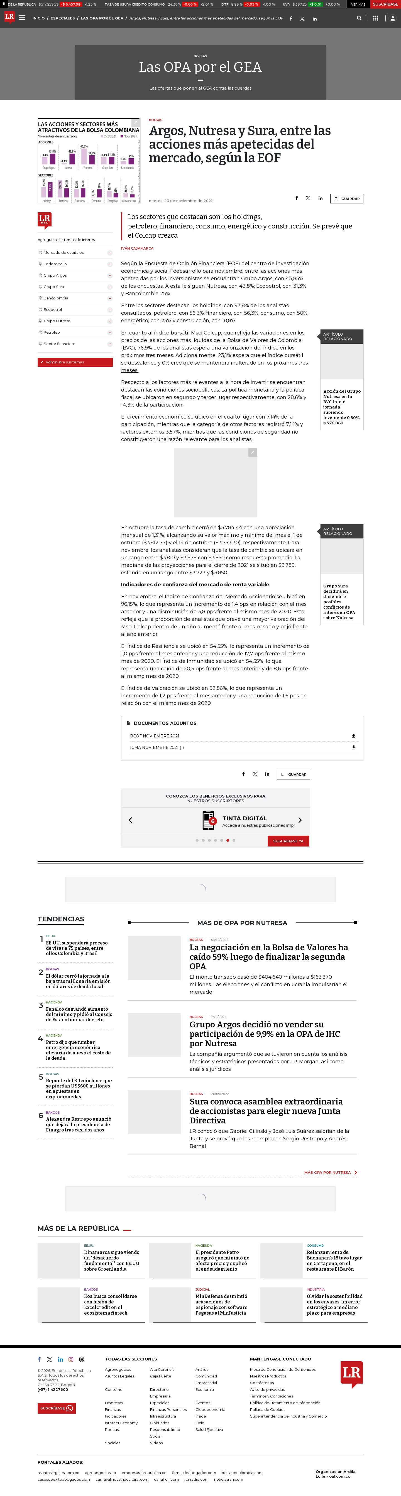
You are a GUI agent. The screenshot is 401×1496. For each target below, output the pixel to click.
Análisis (201, 1369)
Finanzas (113, 1409)
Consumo (315, 1246)
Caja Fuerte (160, 1376)
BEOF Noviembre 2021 (243, 736)
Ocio (199, 1423)
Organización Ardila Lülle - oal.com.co (336, 1473)
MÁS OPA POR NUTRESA (327, 1172)
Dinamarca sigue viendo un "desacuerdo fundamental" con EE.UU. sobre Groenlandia (112, 1261)
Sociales (112, 1443)
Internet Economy (121, 1423)
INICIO (39, 18)
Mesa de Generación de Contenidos (283, 1369)
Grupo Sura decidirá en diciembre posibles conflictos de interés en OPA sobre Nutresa (339, 602)
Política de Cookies (267, 1409)
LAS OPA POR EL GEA (102, 18)
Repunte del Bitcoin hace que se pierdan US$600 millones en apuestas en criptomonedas (79, 1088)
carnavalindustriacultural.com (122, 1479)
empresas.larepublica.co (144, 1472)
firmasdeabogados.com (194, 1472)
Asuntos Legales (119, 1376)
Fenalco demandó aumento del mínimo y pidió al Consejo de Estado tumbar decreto (79, 1014)
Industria (316, 1289)
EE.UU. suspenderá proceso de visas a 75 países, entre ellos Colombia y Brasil (77, 948)
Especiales (159, 1403)
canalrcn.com (166, 1479)
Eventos (202, 1403)
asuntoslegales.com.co (58, 1472)
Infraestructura (163, 1416)
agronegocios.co (100, 1472)
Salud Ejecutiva (209, 1429)
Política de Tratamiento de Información (285, 1403)
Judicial (202, 1289)
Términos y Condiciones (271, 1396)
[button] (128, 821)
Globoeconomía (210, 1409)
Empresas (114, 1403)
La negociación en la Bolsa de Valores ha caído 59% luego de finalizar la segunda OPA (269, 957)
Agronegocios (118, 1369)
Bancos (53, 1112)
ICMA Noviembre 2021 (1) (243, 747)
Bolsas (52, 969)
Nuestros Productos (268, 1376)
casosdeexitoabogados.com (64, 1479)
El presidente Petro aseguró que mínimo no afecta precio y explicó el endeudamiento (222, 1261)
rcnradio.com (196, 1479)
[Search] (359, 18)
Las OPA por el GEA (200, 67)
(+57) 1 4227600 (53, 1389)
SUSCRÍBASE (385, 4)
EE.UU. (51, 936)
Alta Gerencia (162, 1369)
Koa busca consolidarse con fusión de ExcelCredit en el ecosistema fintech (110, 1305)
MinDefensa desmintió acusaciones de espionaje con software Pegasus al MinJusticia (221, 1305)
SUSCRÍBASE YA (288, 841)
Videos (156, 1443)
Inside (200, 1416)
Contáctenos (262, 1383)
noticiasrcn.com (228, 1479)
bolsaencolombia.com (242, 1472)
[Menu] (23, 17)
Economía (204, 1389)
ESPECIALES (63, 18)
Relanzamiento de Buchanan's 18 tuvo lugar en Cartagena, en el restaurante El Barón (334, 1261)
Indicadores (115, 1416)
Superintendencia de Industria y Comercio (288, 1416)
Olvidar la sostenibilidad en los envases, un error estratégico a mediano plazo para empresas (335, 1305)
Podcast (112, 1429)
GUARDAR (347, 198)
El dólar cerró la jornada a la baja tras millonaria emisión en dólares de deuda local (78, 981)
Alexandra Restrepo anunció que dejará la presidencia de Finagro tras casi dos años (78, 1124)
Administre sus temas (62, 362)
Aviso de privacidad (267, 1389)
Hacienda (54, 1002)
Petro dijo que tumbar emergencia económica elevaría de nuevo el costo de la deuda (78, 1050)
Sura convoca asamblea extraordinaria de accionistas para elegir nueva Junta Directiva (266, 1111)
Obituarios (159, 1423)
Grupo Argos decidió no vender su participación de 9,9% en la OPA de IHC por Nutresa (265, 1034)
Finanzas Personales (168, 1409)
